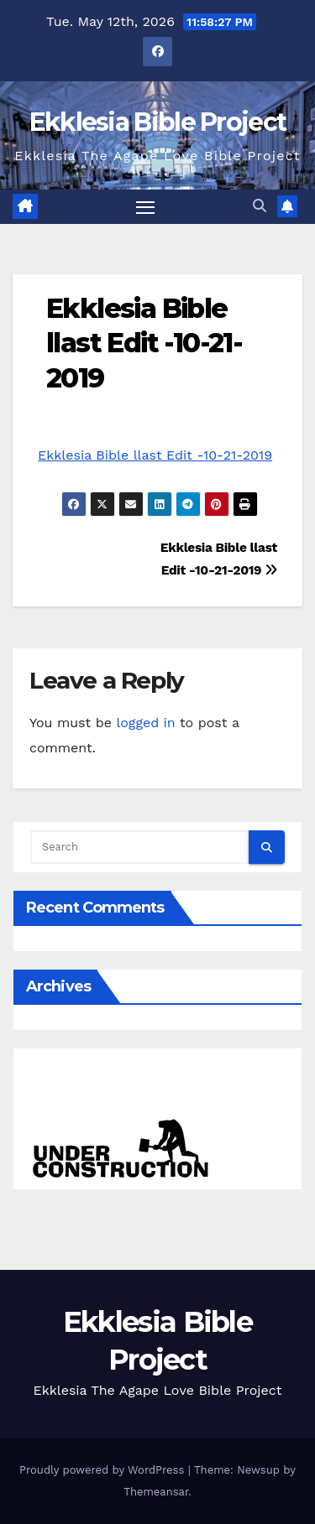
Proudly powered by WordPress (103, 1470)
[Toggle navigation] (145, 207)
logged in (145, 723)
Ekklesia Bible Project (157, 122)
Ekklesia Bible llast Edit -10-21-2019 (144, 343)
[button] (259, 206)
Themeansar (155, 1491)
